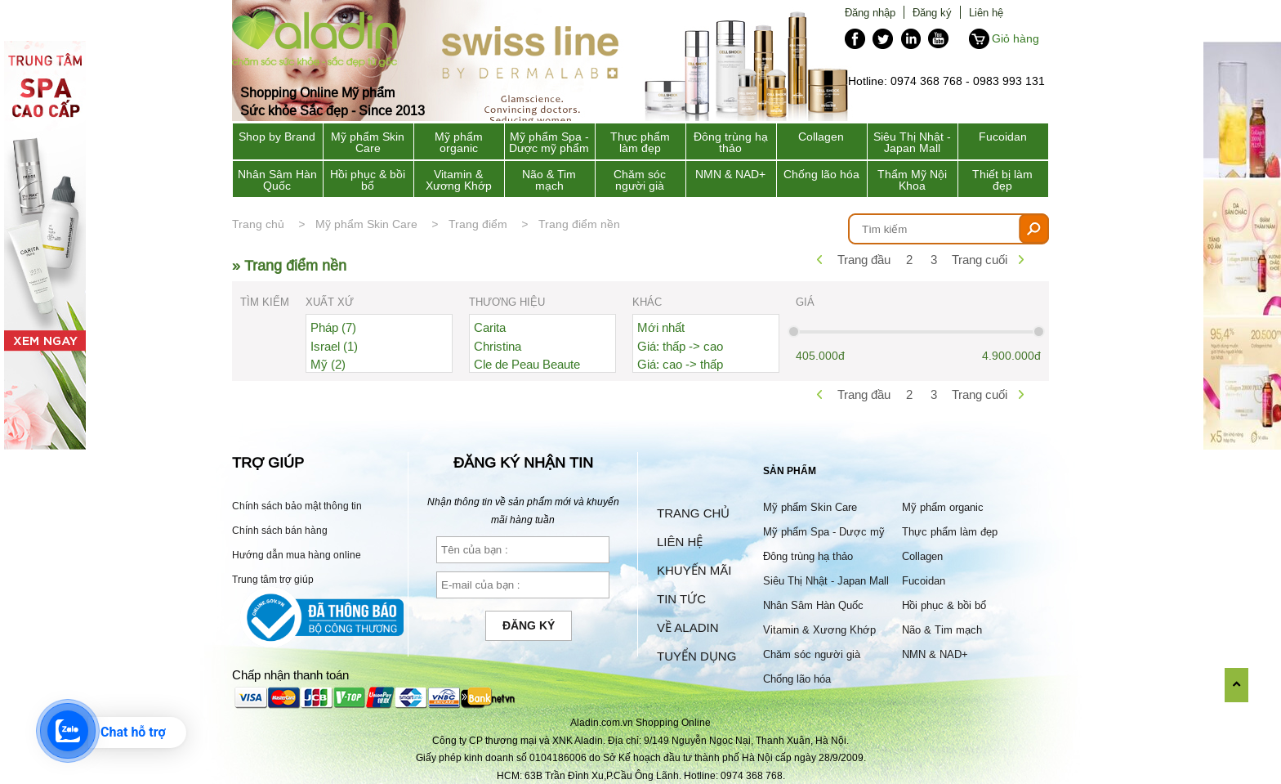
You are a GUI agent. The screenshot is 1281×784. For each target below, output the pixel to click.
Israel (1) (334, 346)
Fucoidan (1003, 136)
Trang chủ (258, 224)
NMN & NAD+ (730, 174)
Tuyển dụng (696, 656)
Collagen (821, 136)
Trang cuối (979, 260)
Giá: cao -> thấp (680, 364)
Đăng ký (932, 12)
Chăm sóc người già (640, 180)
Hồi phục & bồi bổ (367, 180)
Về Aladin (688, 627)
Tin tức (681, 599)
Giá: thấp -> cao (680, 346)
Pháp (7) (333, 327)
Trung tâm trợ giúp (273, 579)
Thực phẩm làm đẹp (640, 142)
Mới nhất (661, 327)
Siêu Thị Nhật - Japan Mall (912, 142)
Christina (497, 346)
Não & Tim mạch (549, 180)
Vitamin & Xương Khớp (459, 180)
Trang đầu (863, 260)
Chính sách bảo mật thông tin (297, 506)
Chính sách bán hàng (280, 530)
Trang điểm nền (579, 224)
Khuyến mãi (694, 570)
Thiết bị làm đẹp (1002, 180)
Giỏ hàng (1015, 38)
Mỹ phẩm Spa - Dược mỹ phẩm (549, 142)
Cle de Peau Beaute (527, 364)
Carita (490, 327)
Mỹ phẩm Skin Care (367, 142)
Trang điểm (478, 224)
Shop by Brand (277, 136)
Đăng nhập (870, 12)
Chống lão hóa (821, 174)
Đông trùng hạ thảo (731, 142)
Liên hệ (986, 12)
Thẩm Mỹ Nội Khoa (912, 180)
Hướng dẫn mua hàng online (296, 555)
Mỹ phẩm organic (459, 142)
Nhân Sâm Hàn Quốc (277, 180)
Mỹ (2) (328, 364)
